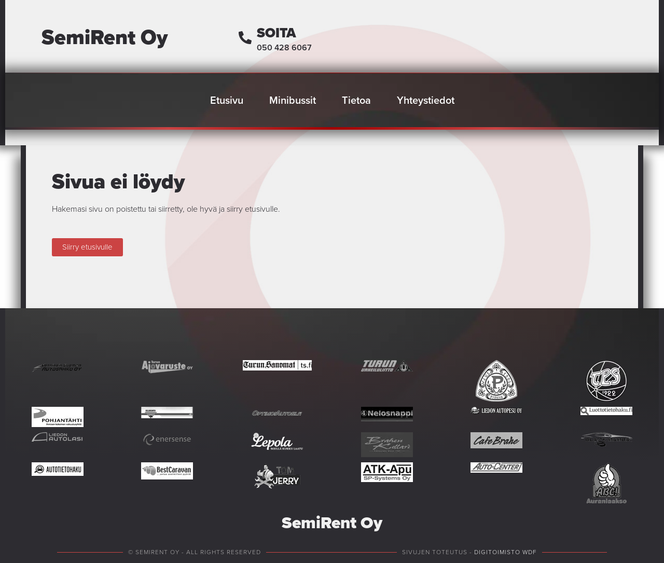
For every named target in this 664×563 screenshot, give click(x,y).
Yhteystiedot (425, 100)
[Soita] (245, 37)
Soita (276, 33)
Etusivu (226, 100)
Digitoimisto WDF (505, 552)
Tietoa (356, 100)
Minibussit (292, 100)
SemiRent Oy (105, 37)
